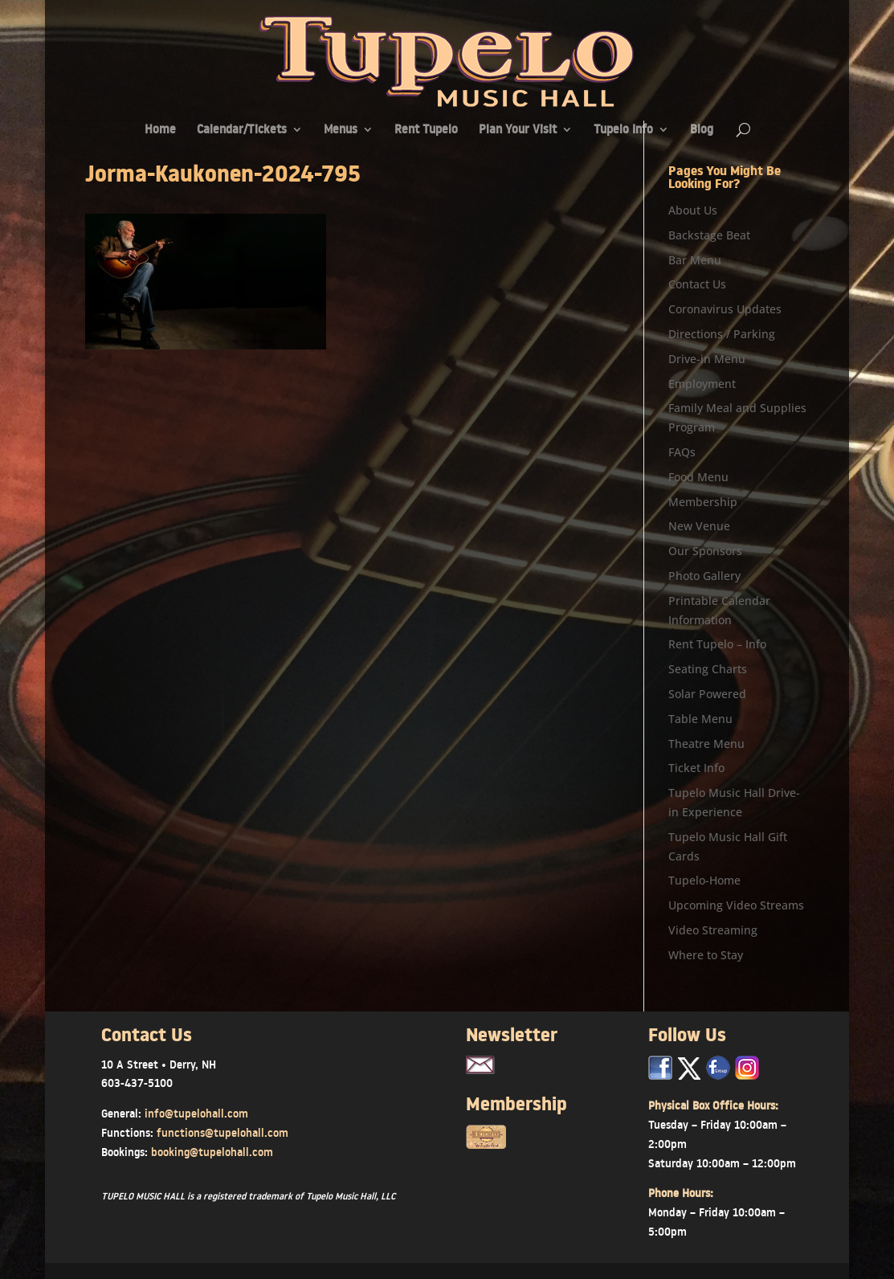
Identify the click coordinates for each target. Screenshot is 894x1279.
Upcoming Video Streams (736, 905)
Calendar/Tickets (242, 130)
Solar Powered (707, 693)
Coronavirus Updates (725, 309)
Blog (701, 130)
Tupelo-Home (704, 880)
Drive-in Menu (706, 358)
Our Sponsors (705, 550)
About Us (692, 210)
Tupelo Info (623, 130)
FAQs (682, 452)
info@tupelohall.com (196, 1113)
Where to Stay (705, 954)
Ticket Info (696, 767)
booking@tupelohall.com (212, 1152)
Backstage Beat (709, 235)
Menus (340, 130)
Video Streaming (712, 930)
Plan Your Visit (518, 130)
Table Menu (700, 718)
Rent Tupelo (426, 130)
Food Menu (698, 476)
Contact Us (697, 284)
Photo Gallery (704, 575)
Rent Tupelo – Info (717, 644)
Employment (702, 383)
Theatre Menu (706, 743)
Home (160, 130)
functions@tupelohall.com (222, 1133)
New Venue (699, 525)
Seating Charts (707, 668)
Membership (702, 501)
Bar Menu (694, 260)
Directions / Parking (721, 333)
